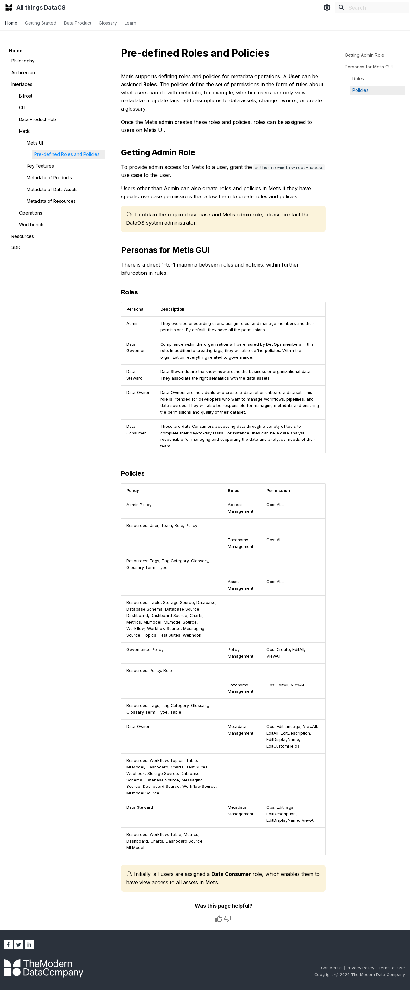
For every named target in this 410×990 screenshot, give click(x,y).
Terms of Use (391, 968)
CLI (22, 107)
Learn (130, 23)
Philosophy (23, 60)
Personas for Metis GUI (369, 66)
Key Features (40, 166)
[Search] (372, 7)
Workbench (31, 224)
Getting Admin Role (364, 55)
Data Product (77, 23)
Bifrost (25, 96)
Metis (24, 131)
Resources (22, 236)
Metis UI (35, 142)
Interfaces (21, 84)
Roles (358, 78)
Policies (360, 90)
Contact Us (332, 968)
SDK (15, 247)
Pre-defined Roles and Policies (66, 154)
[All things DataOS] (9, 7)
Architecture (24, 72)
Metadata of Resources (51, 201)
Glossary (108, 23)
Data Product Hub (37, 119)
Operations (30, 212)
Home (11, 23)
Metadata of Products (49, 177)
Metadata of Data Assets (52, 189)
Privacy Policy (361, 968)
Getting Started (40, 23)
